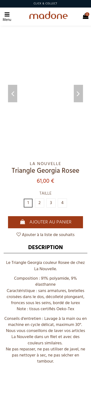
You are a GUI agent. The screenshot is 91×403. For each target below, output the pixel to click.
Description (45, 248)
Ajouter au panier (46, 222)
